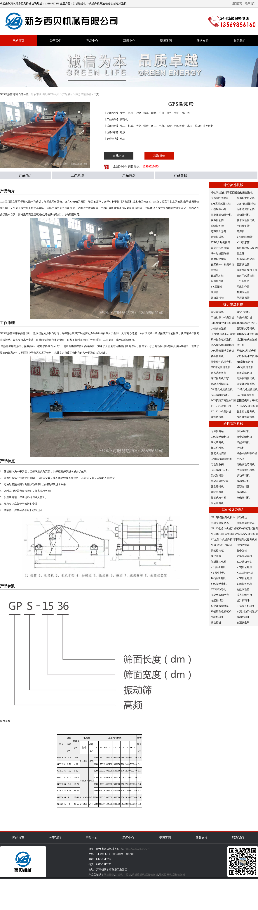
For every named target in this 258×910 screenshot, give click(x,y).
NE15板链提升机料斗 (223, 517)
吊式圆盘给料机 (246, 470)
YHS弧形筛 (243, 242)
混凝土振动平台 (220, 595)
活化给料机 (217, 442)
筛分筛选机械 (83, 94)
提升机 (240, 345)
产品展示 (67, 94)
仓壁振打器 (217, 600)
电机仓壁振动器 (246, 523)
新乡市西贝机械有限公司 (45, 94)
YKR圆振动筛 (244, 237)
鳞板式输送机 (244, 372)
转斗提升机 (217, 356)
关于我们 (55, 40)
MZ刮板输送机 (245, 367)
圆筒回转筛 (217, 297)
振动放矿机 (243, 481)
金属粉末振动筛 (246, 198)
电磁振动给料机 (246, 464)
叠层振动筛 (243, 292)
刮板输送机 (178, 874)
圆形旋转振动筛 (246, 259)
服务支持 (203, 40)
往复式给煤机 (218, 453)
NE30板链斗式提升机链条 (225, 534)
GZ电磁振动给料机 (221, 459)
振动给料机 (217, 503)
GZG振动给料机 (220, 436)
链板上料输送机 (220, 384)
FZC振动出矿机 (220, 470)
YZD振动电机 (244, 578)
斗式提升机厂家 (220, 378)
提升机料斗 (243, 600)
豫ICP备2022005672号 (137, 848)
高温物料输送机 (246, 378)
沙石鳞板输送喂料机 (222, 345)
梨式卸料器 (217, 475)
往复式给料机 (218, 497)
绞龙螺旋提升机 (246, 384)
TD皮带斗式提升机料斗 (224, 539)
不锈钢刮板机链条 (221, 611)
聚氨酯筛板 (217, 550)
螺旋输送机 (151, 874)
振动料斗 (242, 492)
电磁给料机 (243, 497)
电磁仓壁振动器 (220, 523)
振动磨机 (216, 622)
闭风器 (240, 459)
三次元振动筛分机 (221, 214)
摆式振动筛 (243, 192)
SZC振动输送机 (245, 395)
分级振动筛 (217, 225)
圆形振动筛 (243, 264)
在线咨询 (119, 155)
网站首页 (18, 40)
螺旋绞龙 (109, 874)
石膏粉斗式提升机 (221, 361)
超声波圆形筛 (218, 231)
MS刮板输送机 (245, 361)
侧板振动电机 (218, 561)
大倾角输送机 (218, 328)
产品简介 (25, 175)
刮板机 (119, 874)
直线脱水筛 (217, 275)
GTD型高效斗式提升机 (224, 323)
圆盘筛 (240, 253)
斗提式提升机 (244, 317)
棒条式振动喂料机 (247, 453)
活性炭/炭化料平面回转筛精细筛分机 (232, 192)
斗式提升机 (165, 874)
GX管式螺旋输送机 (222, 389)
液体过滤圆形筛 (220, 253)
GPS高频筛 (243, 281)
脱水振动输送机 (246, 220)
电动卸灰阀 (217, 464)
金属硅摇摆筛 (218, 259)
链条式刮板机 (218, 372)
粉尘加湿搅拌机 (220, 606)
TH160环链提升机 (221, 406)
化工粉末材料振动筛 (222, 264)
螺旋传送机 (217, 417)
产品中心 (92, 40)
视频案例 (166, 40)
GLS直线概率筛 (220, 198)
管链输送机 (217, 312)
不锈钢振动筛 (218, 209)
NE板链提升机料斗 (221, 545)
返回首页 (237, 3)
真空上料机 (243, 312)
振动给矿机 (243, 431)
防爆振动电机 (244, 556)
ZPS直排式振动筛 (221, 203)
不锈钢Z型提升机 (246, 350)
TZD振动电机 (244, 561)
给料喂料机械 (233, 423)
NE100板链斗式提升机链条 (226, 528)
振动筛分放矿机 (220, 481)
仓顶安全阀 (243, 622)
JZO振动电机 (218, 578)
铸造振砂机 (217, 237)
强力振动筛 (217, 220)
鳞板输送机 (138, 874)
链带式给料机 (244, 436)
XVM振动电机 (245, 572)
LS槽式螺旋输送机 (247, 389)
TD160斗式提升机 (221, 411)
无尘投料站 (217, 431)
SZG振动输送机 (220, 395)
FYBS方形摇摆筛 (220, 242)
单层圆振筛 (243, 297)
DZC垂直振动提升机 (222, 350)
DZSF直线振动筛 (246, 203)
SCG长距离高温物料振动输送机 (229, 400)
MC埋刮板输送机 (220, 367)
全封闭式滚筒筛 (246, 275)
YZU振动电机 (244, 583)
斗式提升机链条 (246, 606)
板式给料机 (217, 448)
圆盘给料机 (217, 486)
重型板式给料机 (246, 328)
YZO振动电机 (218, 583)
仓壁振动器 (243, 589)
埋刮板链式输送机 (247, 339)
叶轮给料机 (217, 492)
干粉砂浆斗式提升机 (222, 317)
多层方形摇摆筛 (220, 248)
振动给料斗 (243, 617)
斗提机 (127, 874)
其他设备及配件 (233, 510)
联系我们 (250, 3)
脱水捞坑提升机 (246, 411)
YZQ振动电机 (244, 567)
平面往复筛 (243, 225)
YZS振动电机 (218, 589)
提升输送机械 (233, 304)
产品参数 (180, 175)
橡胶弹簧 (216, 556)
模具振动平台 (244, 595)
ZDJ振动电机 (218, 567)
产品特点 (128, 175)
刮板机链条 (217, 617)
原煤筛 (215, 292)
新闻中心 (129, 40)
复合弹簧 (242, 550)
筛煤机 (240, 231)
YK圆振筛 (216, 286)
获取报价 (159, 155)
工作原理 (77, 175)
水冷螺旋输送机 (246, 417)
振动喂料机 (243, 475)
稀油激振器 (243, 545)
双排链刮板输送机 (221, 339)
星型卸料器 (243, 486)
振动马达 (242, 517)
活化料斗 (242, 448)
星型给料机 (243, 442)
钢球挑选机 (217, 281)
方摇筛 (215, 270)
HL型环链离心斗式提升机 (225, 334)
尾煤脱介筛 (243, 286)
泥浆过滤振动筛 (246, 209)
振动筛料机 (243, 214)
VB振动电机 (218, 572)
